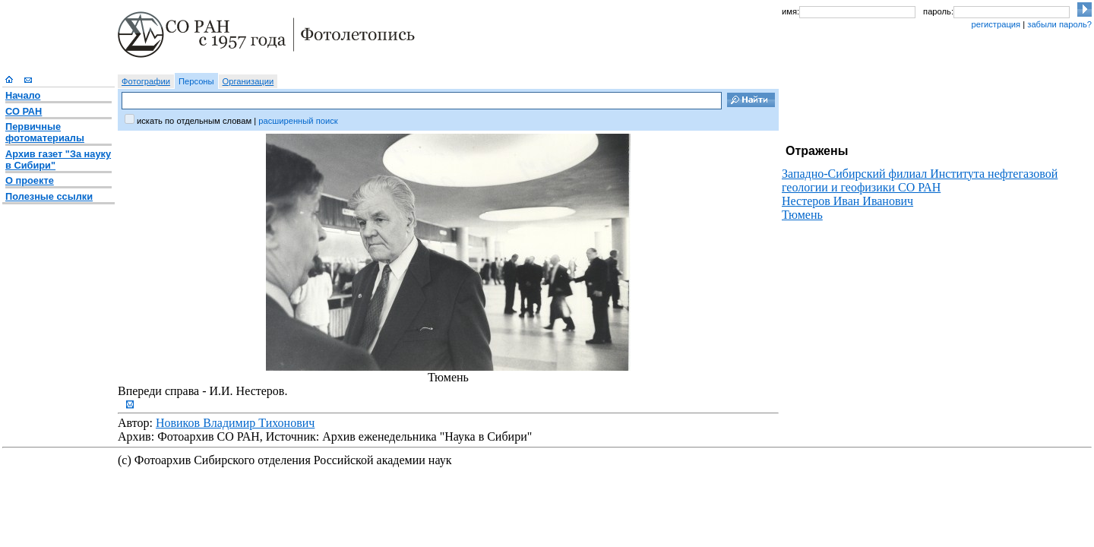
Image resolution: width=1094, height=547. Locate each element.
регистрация (995, 24)
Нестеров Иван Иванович (847, 200)
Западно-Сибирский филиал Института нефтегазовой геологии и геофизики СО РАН (920, 180)
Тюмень (802, 214)
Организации (248, 81)
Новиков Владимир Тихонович (235, 422)
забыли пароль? (1059, 24)
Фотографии (146, 81)
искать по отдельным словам (194, 120)
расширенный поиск (297, 120)
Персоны (196, 81)
